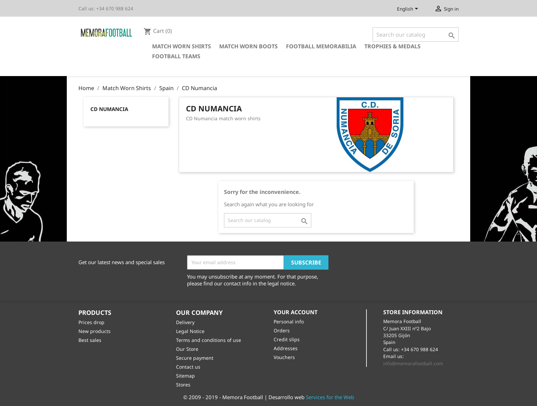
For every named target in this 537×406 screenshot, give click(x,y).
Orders (282, 330)
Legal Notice (190, 331)
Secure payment (194, 358)
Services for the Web (330, 397)
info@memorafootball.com (413, 363)
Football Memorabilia (321, 46)
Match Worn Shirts (181, 46)
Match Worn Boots (248, 46)
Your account (295, 312)
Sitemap (185, 375)
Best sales (89, 340)
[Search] (416, 34)
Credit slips (287, 339)
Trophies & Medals (392, 46)
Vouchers (284, 357)
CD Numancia (109, 109)
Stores (183, 384)
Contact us (188, 367)
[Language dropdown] (409, 9)
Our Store (187, 349)
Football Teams (176, 56)
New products (94, 331)
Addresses (286, 348)
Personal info (289, 321)
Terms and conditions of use (208, 340)
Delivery (185, 322)
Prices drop (91, 322)
